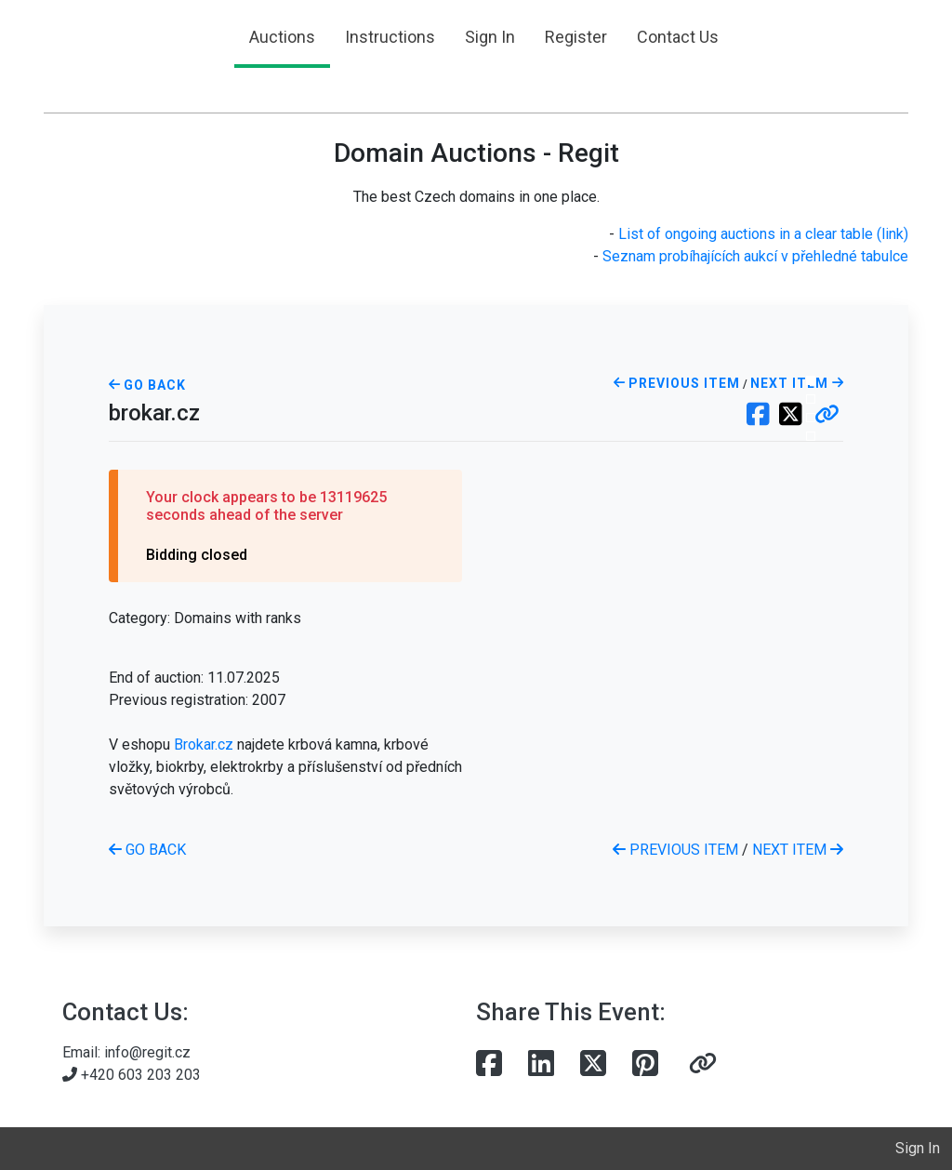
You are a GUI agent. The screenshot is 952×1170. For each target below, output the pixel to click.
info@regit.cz (147, 1052)
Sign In (490, 37)
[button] (827, 416)
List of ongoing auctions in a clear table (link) (763, 234)
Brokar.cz (203, 744)
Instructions (390, 37)
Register (576, 37)
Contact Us (678, 37)
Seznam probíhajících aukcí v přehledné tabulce (755, 256)
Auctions (282, 37)
